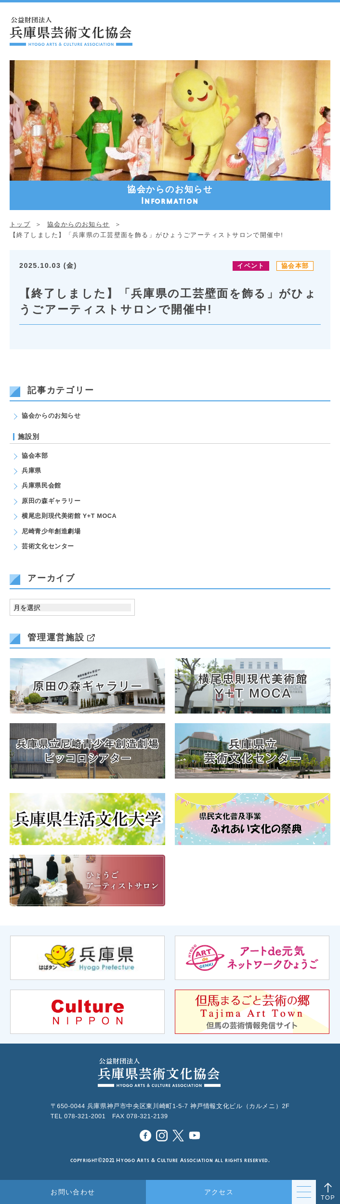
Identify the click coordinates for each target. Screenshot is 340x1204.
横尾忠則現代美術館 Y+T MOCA (69, 516)
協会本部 (295, 266)
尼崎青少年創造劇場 (51, 531)
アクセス (219, 1192)
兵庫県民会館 (41, 485)
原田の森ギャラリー (51, 501)
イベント (250, 266)
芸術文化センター (48, 546)
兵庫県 (31, 470)
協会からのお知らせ (51, 415)
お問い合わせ (73, 1192)
